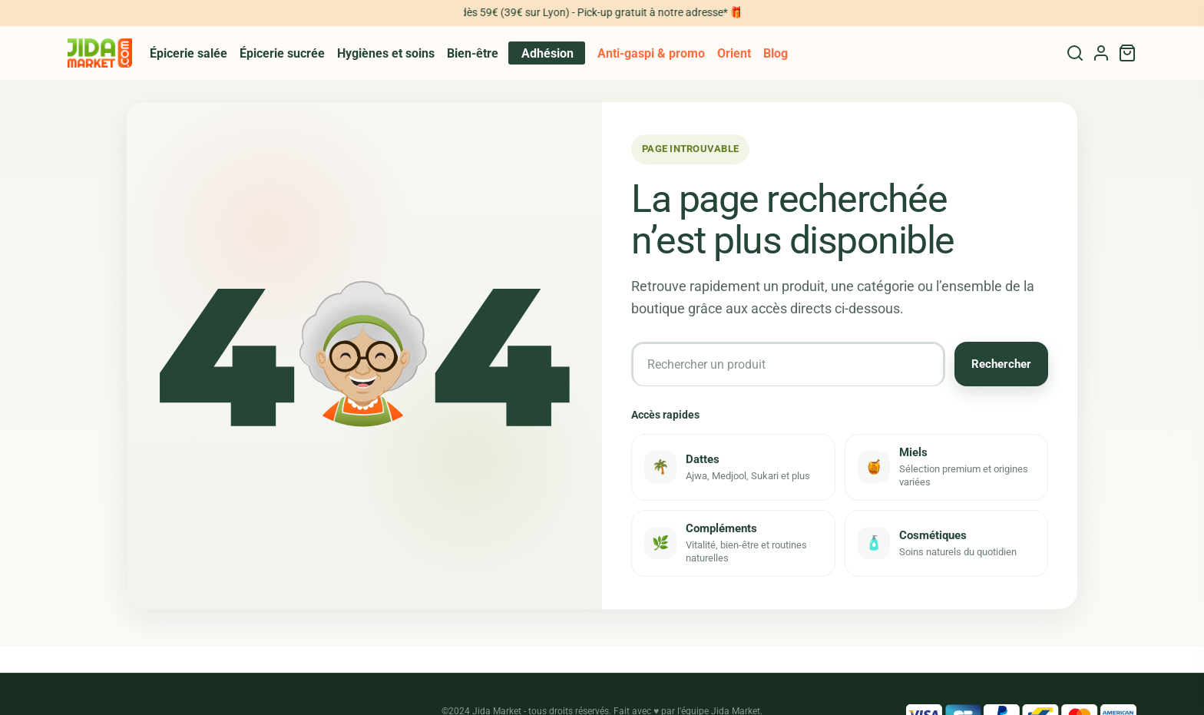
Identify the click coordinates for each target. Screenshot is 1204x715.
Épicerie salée (188, 53)
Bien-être (472, 53)
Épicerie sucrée (282, 53)
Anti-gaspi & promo (651, 53)
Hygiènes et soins (386, 53)
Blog (775, 53)
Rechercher (1001, 364)
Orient (734, 53)
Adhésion (547, 53)
